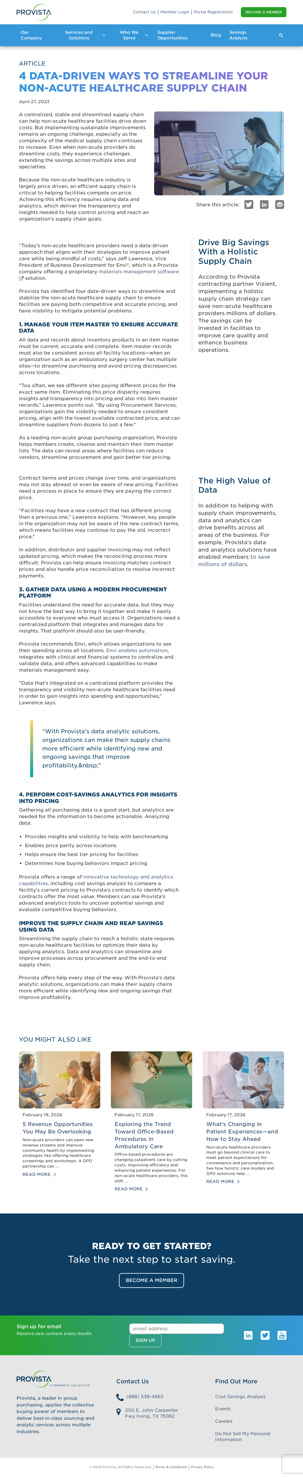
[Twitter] (248, 204)
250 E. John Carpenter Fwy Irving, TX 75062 (151, 1413)
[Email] (279, 204)
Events (223, 1408)
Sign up (145, 1340)
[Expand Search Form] (281, 35)
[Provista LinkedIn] (248, 1335)
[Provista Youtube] (282, 1335)
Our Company (31, 35)
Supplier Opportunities (172, 35)
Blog (216, 35)
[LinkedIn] (264, 204)
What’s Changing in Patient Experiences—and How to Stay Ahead (242, 1131)
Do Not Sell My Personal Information (242, 1437)
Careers (224, 1421)
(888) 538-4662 (145, 1396)
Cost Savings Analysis (240, 1396)
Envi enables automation (136, 650)
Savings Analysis (238, 35)
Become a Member (264, 12)
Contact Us (144, 12)
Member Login (174, 12)
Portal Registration (213, 12)
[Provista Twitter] (265, 1335)
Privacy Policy (202, 1467)
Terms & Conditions (171, 1467)
